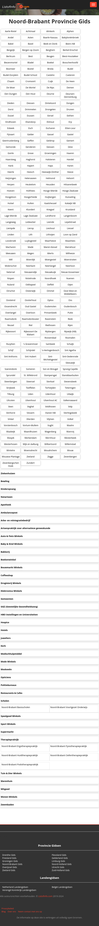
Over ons (12, 911)
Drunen (70, 109)
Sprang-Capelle (70, 369)
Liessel (70, 228)
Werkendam (30, 437)
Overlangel (10, 312)
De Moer (10, 87)
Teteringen (70, 387)
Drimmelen (30, 109)
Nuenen (70, 278)
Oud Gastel (30, 306)
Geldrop (50, 140)
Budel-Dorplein (10, 75)
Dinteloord (50, 103)
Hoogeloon (10, 197)
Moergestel (50, 259)
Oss (70, 300)
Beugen (50, 56)
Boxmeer (10, 68)
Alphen (70, 31)
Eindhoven (11, 121)
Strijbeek (10, 387)
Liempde (10, 228)
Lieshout (50, 228)
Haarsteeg (11, 159)
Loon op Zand (70, 234)
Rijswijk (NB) (70, 331)
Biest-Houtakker (70, 56)
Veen (10, 406)
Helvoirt (70, 178)
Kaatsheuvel (50, 203)
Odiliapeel (31, 284)
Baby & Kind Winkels (12, 543)
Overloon (30, 312)
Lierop (30, 228)
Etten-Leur (70, 128)
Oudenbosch (70, 306)
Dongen (70, 103)
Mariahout (70, 247)
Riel (30, 325)
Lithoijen (50, 234)
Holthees (30, 190)
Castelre (50, 75)
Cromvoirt (31, 81)
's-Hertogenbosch (50, 350)
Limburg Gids (58, 861)
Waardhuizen (30, 431)
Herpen (11, 184)
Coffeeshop (7, 575)
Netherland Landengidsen (15, 887)
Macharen (11, 247)
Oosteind (10, 300)
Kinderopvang (8, 488)
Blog (4, 911)
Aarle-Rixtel (10, 31)
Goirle (11, 153)
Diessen (30, 103)
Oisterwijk (31, 290)
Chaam (10, 81)
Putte (70, 312)
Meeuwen (11, 253)
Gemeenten (7, 598)
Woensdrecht (30, 450)
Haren (70, 165)
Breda (50, 68)
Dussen (30, 115)
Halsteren (50, 159)
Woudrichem (50, 450)
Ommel (50, 290)
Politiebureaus (8, 685)
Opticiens (6, 677)
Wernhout (50, 437)
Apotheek (6, 504)
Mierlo (50, 253)
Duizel (11, 115)
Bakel (10, 43)
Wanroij (70, 431)
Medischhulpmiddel (11, 653)
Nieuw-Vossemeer (70, 272)
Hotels (4, 630)
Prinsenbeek (50, 312)
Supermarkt (7, 731)
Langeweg (11, 222)
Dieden (10, 103)
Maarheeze (50, 240)
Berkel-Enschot (70, 50)
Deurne (50, 93)
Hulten (30, 203)
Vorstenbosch (11, 425)
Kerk (3, 645)
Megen (30, 253)
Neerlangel (50, 265)
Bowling (5, 481)
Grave (31, 153)
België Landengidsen (62, 887)
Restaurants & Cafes (11, 693)
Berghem (50, 50)
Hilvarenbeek (70, 184)
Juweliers (6, 638)
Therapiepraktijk (10, 739)
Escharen (50, 128)
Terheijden (50, 387)
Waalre (70, 425)
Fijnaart (10, 134)
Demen (70, 87)
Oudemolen (50, 306)
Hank (10, 165)
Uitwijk (70, 394)
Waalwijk (10, 431)
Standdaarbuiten (70, 375)
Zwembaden (7, 804)
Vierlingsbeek (70, 412)
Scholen (5, 700)
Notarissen (7, 496)
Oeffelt (50, 284)
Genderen (30, 146)
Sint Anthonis (10, 356)
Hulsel (11, 203)
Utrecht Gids (58, 867)
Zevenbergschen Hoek (10, 464)
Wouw (70, 450)
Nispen (10, 278)
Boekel (50, 62)
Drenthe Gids (8, 855)
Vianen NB (50, 412)
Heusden (50, 184)
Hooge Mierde (50, 190)
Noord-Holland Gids (62, 864)
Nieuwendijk (30, 272)
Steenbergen (10, 381)
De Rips (50, 87)
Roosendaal (50, 337)
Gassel (50, 134)
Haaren (70, 153)
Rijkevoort (11, 331)
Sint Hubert (30, 356)
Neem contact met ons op (30, 911)
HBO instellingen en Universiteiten (19, 614)
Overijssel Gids (9, 867)
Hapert (30, 165)
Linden (10, 234)
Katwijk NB (70, 203)
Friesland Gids (9, 858)
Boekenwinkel (8, 559)
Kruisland (70, 209)
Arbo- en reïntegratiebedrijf (15, 520)
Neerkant (30, 265)
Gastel (70, 134)
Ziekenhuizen (8, 473)
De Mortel (31, 87)
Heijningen (10, 178)
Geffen (30, 140)
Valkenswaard (70, 400)
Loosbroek (11, 240)
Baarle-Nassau (50, 37)
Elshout (50, 121)
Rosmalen (70, 337)
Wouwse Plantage (11, 456)
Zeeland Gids (8, 870)
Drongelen (50, 109)
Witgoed (5, 789)
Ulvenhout (30, 400)
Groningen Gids (10, 861)
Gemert (70, 140)
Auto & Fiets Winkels (12, 536)
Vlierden (30, 419)
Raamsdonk (11, 318)
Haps (50, 165)
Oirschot (10, 290)
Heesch (30, 171)
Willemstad (70, 444)
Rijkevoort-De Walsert (30, 333)
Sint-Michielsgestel (50, 358)
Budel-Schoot (30, 75)
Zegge (50, 456)
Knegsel (50, 209)
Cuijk (50, 81)
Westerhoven (10, 444)
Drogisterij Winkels (11, 583)
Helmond (50, 178)
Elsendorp (31, 121)
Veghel (30, 406)
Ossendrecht (10, 306)
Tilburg (10, 394)
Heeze (70, 171)
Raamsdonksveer (30, 318)
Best (30, 56)
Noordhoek (50, 278)
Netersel (10, 272)
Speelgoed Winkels (11, 716)
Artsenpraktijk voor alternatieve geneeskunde (25, 528)
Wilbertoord (50, 444)
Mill (10, 259)
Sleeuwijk (70, 362)
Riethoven (50, 325)
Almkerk (50, 31)
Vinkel (11, 419)
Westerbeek (70, 437)
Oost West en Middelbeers (70, 292)
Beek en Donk (50, 43)
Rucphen (10, 343)
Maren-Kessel (50, 247)
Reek (70, 318)
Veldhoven (50, 406)
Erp (70, 121)
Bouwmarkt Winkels (11, 567)
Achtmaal (30, 31)
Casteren (70, 75)
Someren (30, 369)
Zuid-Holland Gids (61, 870)
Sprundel (10, 375)
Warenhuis (6, 781)
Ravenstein (50, 318)
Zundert (31, 462)
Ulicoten (11, 400)
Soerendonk (11, 369)
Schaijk (70, 343)
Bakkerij (5, 551)
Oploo (50, 300)
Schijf (10, 350)
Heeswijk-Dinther (50, 171)
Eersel (50, 115)
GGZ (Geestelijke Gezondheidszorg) (19, 606)
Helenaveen (30, 178)
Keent (11, 209)
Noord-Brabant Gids (12, 864)
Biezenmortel (10, 62)
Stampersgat (50, 375)
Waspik (10, 437)
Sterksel (50, 381)
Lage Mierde (11, 215)
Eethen (70, 115)
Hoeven (11, 190)
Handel (70, 159)
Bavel (30, 43)
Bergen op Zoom (30, 50)
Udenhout (50, 394)
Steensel (30, 381)
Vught (50, 425)
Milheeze (70, 253)
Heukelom (31, 184)
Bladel (31, 62)
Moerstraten (70, 259)
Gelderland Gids (60, 858)
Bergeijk (11, 50)
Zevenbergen (70, 456)
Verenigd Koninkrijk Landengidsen (19, 890)
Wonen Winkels (9, 796)
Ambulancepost (9, 512)
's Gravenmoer (30, 343)
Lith (30, 234)
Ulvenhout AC (50, 400)
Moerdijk (30, 259)
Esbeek (10, 128)
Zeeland (31, 456)
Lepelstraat (70, 222)
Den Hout (30, 93)
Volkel (70, 419)
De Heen (70, 81)
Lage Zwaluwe (31, 215)
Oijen (70, 284)
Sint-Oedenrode (70, 356)
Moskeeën (6, 669)
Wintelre (10, 450)
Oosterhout (30, 300)
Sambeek (50, 343)
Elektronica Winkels (11, 590)
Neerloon (70, 265)
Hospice (5, 622)
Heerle (10, 171)
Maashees (70, 240)
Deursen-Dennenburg (70, 95)
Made (30, 247)
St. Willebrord (30, 375)
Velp (70, 406)
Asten (30, 37)
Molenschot (10, 265)
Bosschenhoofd (70, 62)
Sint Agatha (70, 350)
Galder (30, 134)
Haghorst (30, 159)
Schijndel (30, 350)
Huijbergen (50, 197)
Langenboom (70, 215)
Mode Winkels (8, 661)
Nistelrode (30, 278)
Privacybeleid (8, 908)
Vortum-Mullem (30, 425)
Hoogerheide (30, 197)
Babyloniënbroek (70, 37)
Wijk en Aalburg (30, 444)
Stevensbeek (70, 381)
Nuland (10, 284)
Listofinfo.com (45, 896)
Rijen (70, 325)
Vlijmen (50, 419)
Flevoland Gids (59, 855)
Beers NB (70, 43)
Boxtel (30, 68)
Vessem (30, 412)
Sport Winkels (8, 724)
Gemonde (11, 146)
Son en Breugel (50, 369)
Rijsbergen (50, 331)
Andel (10, 37)
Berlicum (10, 56)
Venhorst (10, 412)
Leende (50, 222)
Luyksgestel (30, 240)
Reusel (10, 325)
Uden (30, 394)
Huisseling (70, 197)
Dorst (10, 109)
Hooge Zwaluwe (70, 190)
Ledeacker (30, 222)
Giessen (50, 146)
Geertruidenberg (10, 140)
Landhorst (50, 215)
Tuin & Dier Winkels (11, 773)
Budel (70, 68)
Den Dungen (10, 93)
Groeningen (50, 153)
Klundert (30, 209)
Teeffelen (30, 387)
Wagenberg (50, 431)
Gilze (70, 146)
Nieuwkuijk (50, 272)
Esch (30, 128)
